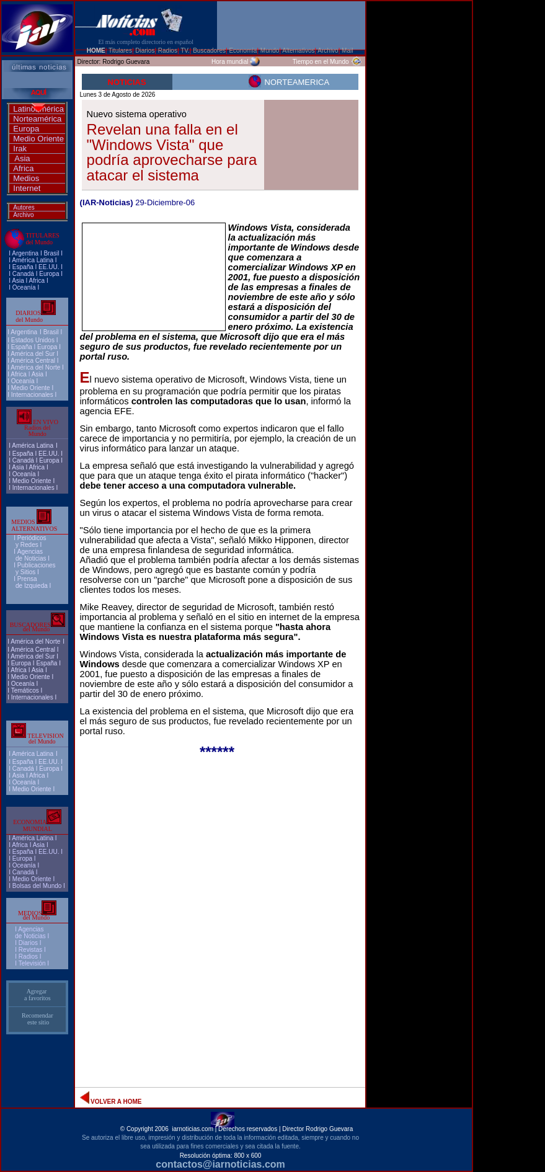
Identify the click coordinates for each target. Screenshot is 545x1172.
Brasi (50, 253)
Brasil (51, 332)
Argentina (25, 253)
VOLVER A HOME (116, 1101)
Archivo (23, 214)
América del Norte (35, 367)
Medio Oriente (38, 138)
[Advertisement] (419, 198)
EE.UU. (48, 267)
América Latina (32, 260)
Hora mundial (229, 61)
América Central (33, 360)
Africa (23, 168)
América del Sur (33, 353)
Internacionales (32, 394)
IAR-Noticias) (107, 202)
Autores (23, 207)
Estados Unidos (33, 340)
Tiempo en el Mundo (321, 61)
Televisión (32, 963)
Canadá (23, 273)
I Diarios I (29, 942)
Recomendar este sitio (37, 1019)
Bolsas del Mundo (37, 885)
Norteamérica (37, 118)
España (22, 267)
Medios (26, 178)
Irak (20, 148)
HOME (96, 50)
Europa (26, 128)
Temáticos (25, 690)
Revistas (30, 949)
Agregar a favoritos (37, 994)
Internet (26, 188)
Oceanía (24, 287)
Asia (22, 158)
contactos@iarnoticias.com (220, 1164)
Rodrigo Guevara (125, 61)
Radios (28, 956)
